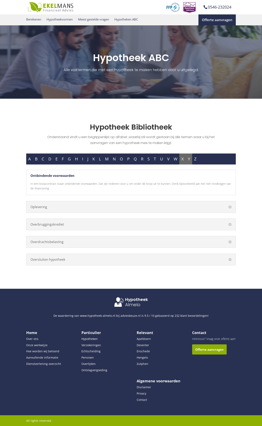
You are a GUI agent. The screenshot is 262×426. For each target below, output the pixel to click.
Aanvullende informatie (42, 357)
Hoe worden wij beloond (42, 351)
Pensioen (87, 357)
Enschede (143, 351)
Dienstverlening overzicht (43, 364)
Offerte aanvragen (217, 19)
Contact (142, 400)
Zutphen (142, 364)
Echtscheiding (91, 351)
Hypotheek (136, 299)
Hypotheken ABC (126, 19)
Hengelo (142, 357)
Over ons (32, 339)
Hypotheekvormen (60, 19)
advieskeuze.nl (130, 316)
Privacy (141, 393)
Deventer (143, 345)
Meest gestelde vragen (93, 19)
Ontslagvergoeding (94, 370)
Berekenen (33, 19)
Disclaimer (144, 387)
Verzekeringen (91, 345)
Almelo (132, 305)
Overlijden (88, 364)
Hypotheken (89, 339)
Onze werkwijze (37, 345)
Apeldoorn (144, 339)
